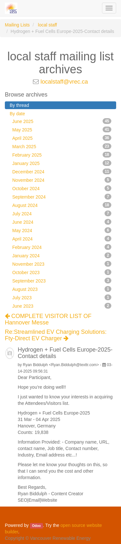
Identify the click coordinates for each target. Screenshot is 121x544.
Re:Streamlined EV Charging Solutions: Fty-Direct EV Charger (55, 335)
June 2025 (61, 121)
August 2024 (61, 205)
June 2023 (61, 306)
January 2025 (61, 163)
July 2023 (61, 297)
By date (17, 113)
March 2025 (61, 146)
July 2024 (61, 213)
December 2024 (61, 171)
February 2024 (61, 247)
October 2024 (61, 188)
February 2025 (61, 155)
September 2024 (61, 197)
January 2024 (61, 255)
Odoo (36, 526)
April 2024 (61, 238)
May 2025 (61, 129)
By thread (19, 105)
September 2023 (61, 280)
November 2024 (61, 180)
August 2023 (61, 289)
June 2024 (61, 222)
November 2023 (61, 264)
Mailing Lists (17, 24)
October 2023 (61, 272)
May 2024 (61, 230)
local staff (47, 24)
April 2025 (61, 138)
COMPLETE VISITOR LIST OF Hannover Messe (48, 319)
